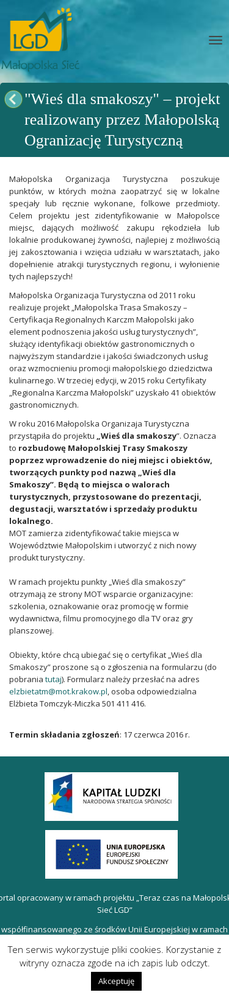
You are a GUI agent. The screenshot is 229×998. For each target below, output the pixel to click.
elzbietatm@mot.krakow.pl (58, 691)
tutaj (53, 679)
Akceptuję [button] (116, 980)
